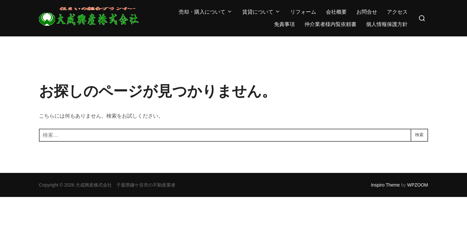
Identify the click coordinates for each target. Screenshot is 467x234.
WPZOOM (417, 185)
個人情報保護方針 (387, 24)
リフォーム (303, 11)
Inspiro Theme (385, 185)
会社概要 (336, 11)
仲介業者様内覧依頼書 (330, 24)
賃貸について (261, 11)
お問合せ (366, 11)
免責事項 (284, 24)
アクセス (397, 11)
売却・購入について (206, 11)
